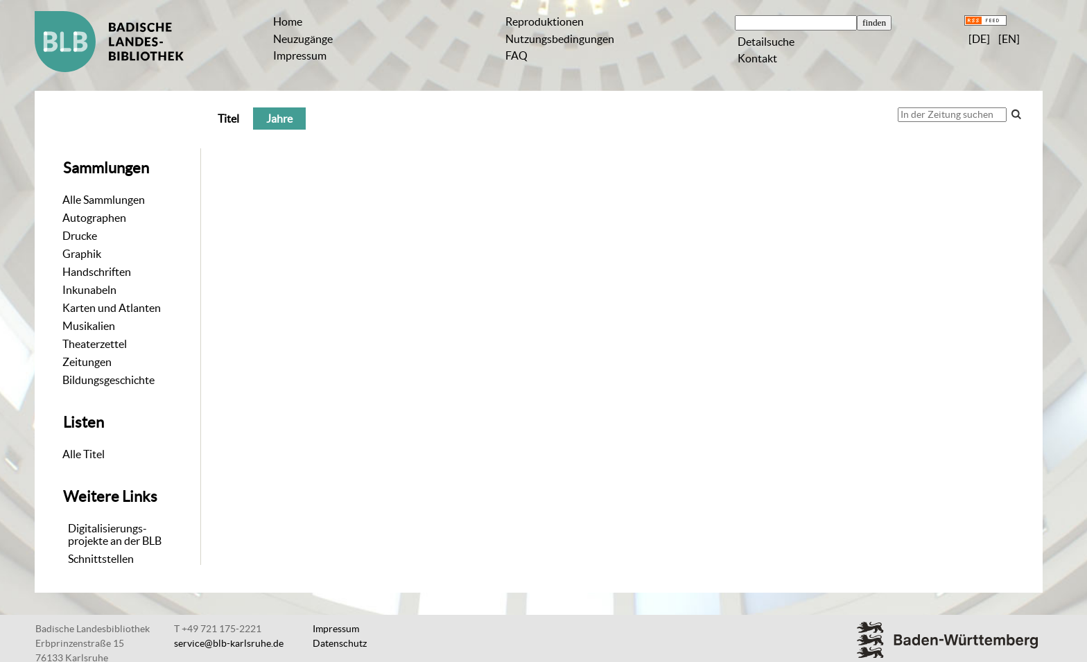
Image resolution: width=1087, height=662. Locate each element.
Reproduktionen (544, 21)
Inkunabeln (89, 290)
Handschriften (96, 271)
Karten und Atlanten (111, 308)
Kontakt (757, 58)
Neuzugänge (303, 39)
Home (287, 21)
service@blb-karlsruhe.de (229, 643)
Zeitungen (87, 362)
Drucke (79, 235)
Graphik (81, 253)
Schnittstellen (101, 558)
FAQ (516, 55)
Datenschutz (340, 643)
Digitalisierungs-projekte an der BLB (115, 534)
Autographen (94, 217)
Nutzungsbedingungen (559, 39)
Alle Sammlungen (103, 199)
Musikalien (88, 326)
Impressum (300, 55)
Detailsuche (766, 41)
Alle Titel (83, 454)
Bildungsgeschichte (108, 380)
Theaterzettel (94, 344)
